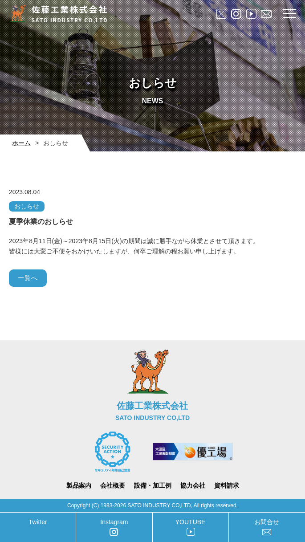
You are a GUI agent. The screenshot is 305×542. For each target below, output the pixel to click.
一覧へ (28, 277)
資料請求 (226, 485)
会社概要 (112, 485)
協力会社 (192, 485)
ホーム (21, 143)
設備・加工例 (152, 485)
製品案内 (78, 485)
